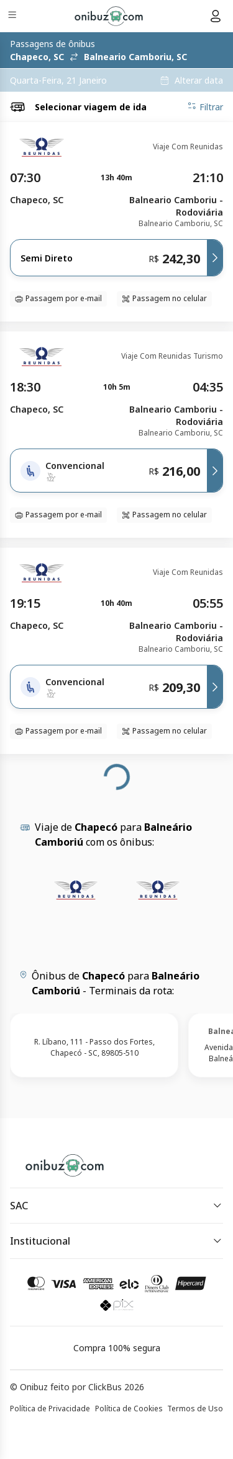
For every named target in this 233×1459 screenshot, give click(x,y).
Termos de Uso (195, 1408)
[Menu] (13, 16)
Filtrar (205, 106)
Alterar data (199, 80)
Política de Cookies (129, 1408)
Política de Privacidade (50, 1408)
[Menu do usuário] (215, 16)
